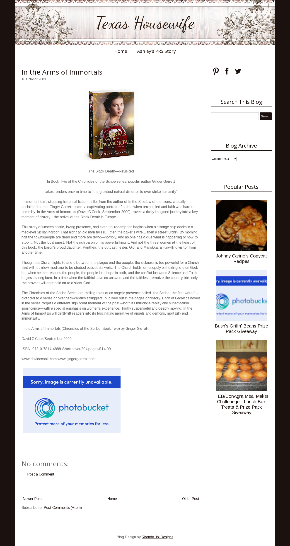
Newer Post (32, 499)
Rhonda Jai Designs (157, 537)
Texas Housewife (145, 22)
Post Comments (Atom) (63, 508)
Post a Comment (40, 474)
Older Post (190, 499)
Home (120, 51)
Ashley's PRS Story (156, 51)
